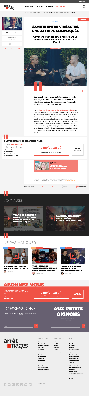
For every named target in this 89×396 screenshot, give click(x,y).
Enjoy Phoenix (67, 179)
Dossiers (56, 349)
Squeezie (36, 180)
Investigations (41, 349)
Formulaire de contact (74, 358)
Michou (53, 180)
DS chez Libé (47, 387)
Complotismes (41, 360)
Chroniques (60, 7)
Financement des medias (43, 369)
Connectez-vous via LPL (11, 155)
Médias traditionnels (42, 363)
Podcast (71, 378)
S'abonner (82, 19)
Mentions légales (73, 371)
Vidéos (55, 351)
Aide (70, 363)
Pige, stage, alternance (74, 362)
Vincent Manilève (12, 33)
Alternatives (41, 354)
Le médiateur (72, 345)
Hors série (40, 387)
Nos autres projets (73, 354)
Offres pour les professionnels (75, 365)
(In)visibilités (41, 358)
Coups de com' (41, 343)
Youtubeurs (51, 179)
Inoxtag (59, 180)
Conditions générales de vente (76, 373)
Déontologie (41, 352)
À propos (71, 351)
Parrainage (71, 347)
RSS (70, 376)
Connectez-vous (8, 151)
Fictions (40, 341)
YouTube (36, 179)
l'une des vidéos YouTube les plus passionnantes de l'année (57, 110)
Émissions (49, 7)
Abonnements (72, 341)
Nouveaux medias (69, 180)
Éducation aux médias (74, 349)
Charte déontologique (74, 356)
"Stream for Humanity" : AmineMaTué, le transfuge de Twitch (73, 269)
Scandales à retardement (43, 345)
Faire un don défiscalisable (75, 367)
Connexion (82, 1)
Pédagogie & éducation (43, 367)
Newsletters (72, 369)
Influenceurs (45, 180)
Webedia (59, 179)
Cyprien (43, 179)
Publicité (40, 362)
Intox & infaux (41, 347)
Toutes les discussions (74, 360)
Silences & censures (42, 365)
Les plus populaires (58, 352)
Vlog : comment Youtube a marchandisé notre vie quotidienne (44, 268)
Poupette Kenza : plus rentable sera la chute (16, 268)
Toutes (55, 341)
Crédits (70, 375)
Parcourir (29, 7)
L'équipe (71, 352)
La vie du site (72, 343)
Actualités (39, 7)
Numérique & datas (42, 351)
